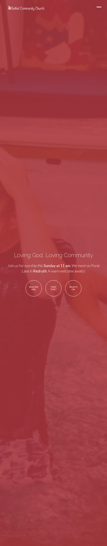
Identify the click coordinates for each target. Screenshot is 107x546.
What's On (73, 288)
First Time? (53, 288)
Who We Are (33, 288)
